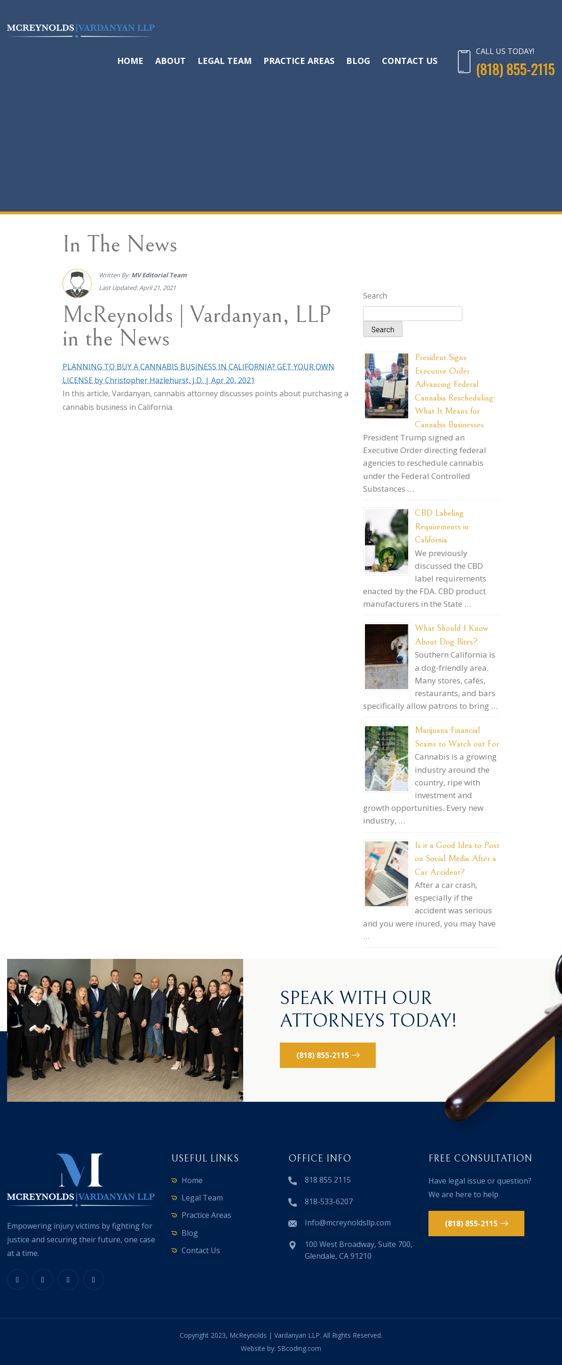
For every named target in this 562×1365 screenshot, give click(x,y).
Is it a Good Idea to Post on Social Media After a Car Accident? (457, 858)
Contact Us (409, 60)
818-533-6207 (329, 1201)
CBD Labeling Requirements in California (442, 526)
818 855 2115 (328, 1180)
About (170, 60)
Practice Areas (298, 60)
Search (375, 295)
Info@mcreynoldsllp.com (348, 1222)
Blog (358, 60)
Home (130, 60)
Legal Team (225, 60)
